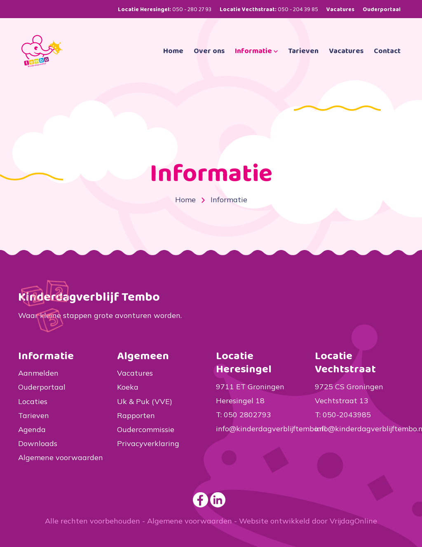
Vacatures (340, 9)
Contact (387, 62)
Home (173, 62)
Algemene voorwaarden (60, 457)
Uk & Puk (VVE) (144, 401)
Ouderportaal (382, 9)
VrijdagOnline (353, 521)
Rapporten (136, 415)
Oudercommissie (145, 429)
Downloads (37, 443)
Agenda (32, 429)
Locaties (32, 401)
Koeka (127, 387)
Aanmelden (38, 373)
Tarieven (303, 62)
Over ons (209, 62)
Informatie (256, 62)
